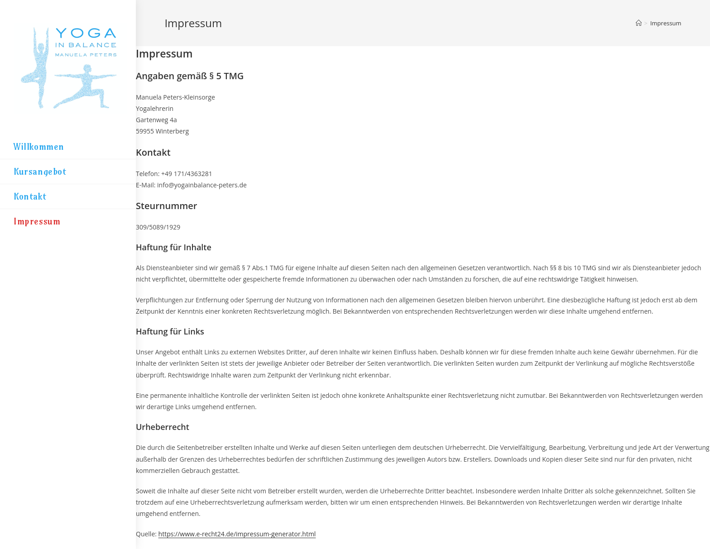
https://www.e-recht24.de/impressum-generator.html (237, 534)
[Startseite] (639, 23)
